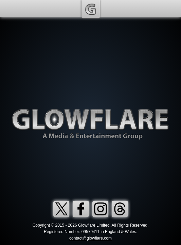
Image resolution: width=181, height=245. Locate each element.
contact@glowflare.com (90, 238)
